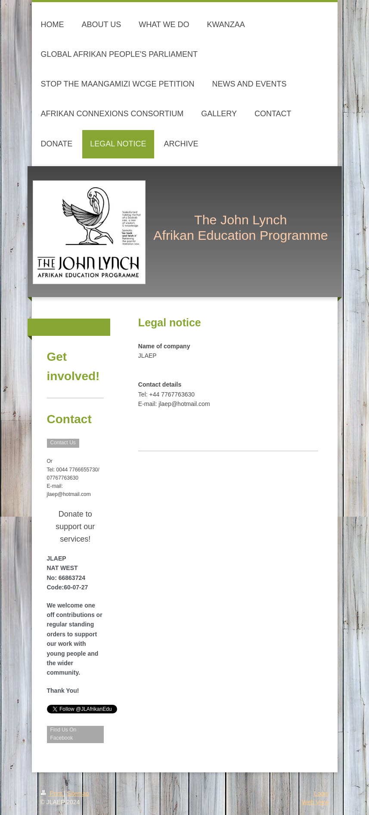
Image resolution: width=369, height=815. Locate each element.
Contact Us (63, 443)
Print (52, 793)
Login (321, 793)
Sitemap (78, 793)
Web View (315, 802)
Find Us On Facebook (63, 734)
